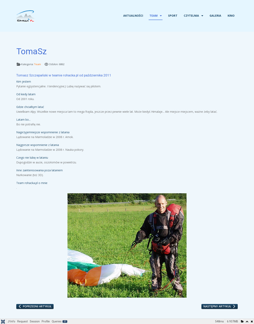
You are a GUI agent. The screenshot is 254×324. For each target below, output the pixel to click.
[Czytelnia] (202, 15)
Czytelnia (191, 15)
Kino (231, 15)
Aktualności (133, 15)
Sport (172, 15)
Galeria (215, 15)
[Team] (160, 15)
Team (153, 15)
